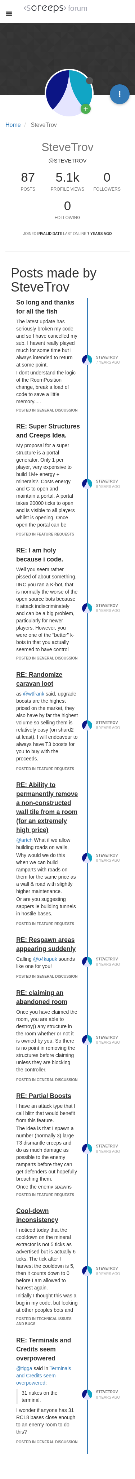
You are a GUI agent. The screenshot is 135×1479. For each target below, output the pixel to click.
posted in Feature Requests (45, 534)
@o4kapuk (45, 959)
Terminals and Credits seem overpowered (43, 1375)
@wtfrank (33, 694)
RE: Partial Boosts (43, 1096)
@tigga (24, 1368)
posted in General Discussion (46, 410)
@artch (24, 840)
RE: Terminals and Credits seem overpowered (43, 1349)
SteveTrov (107, 357)
